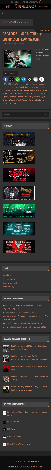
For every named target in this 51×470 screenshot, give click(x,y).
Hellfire (19, 90)
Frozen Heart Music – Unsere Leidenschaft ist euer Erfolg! (27, 414)
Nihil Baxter (28, 97)
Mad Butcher (38, 93)
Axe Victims (17, 84)
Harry (13, 90)
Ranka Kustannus (14, 436)
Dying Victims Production (36, 84)
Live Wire (29, 93)
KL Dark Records (13, 421)
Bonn (24, 84)
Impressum (15, 2)
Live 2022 (21, 93)
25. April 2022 (10, 43)
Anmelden (7, 275)
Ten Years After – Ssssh (27, 312)
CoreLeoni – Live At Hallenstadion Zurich (26, 323)
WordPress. (38, 467)
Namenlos (19, 97)
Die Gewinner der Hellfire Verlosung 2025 (30, 327)
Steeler (41, 100)
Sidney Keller (33, 100)
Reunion (25, 100)
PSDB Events (12, 429)
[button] (5, 79)
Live (16, 93)
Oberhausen (37, 97)
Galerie (22, 43)
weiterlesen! (10, 73)
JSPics (11, 93)
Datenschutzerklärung (30, 2)
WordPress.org (8, 287)
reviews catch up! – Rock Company (16, 316)
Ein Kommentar (44, 30)
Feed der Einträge (10, 279)
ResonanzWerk (15, 100)
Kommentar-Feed (10, 283)
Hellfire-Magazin (29, 90)
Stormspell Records (10, 103)
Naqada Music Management (18, 444)
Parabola (27, 467)
